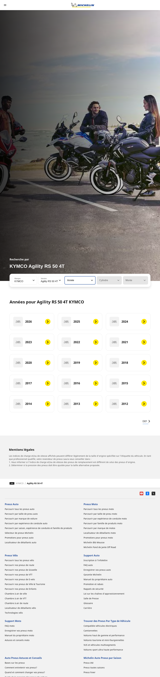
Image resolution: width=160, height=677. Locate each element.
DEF (146, 421)
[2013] (80, 403)
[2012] (128, 403)
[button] (33, 280)
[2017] (32, 383)
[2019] (80, 362)
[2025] (80, 321)
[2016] (80, 383)
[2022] (80, 342)
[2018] (128, 362)
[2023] (32, 342)
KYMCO (20, 483)
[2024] (128, 321)
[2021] (128, 342)
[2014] (32, 403)
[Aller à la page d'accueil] (83, 5)
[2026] (32, 321)
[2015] (128, 383)
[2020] (32, 362)
